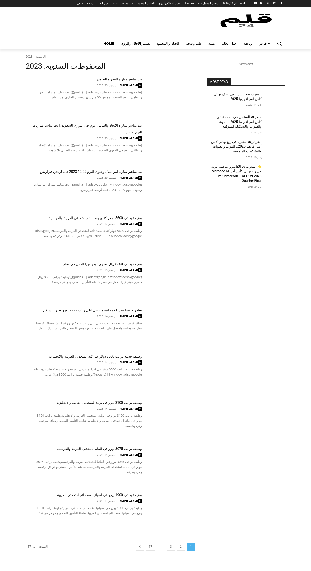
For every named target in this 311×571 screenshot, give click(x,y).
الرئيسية (40, 56)
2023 (29, 56)
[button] (279, 43)
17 (150, 547)
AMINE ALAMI (129, 85)
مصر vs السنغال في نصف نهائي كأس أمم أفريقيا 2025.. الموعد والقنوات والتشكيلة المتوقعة (239, 121)
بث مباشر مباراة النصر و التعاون (106, 79)
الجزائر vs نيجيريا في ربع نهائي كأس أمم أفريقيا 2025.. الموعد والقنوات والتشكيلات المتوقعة (236, 146)
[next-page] (140, 547)
